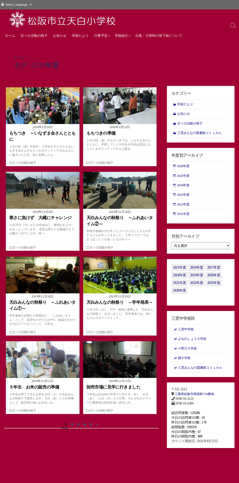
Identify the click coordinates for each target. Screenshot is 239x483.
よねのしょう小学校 (193, 342)
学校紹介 (121, 35)
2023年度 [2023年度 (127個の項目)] (213, 285)
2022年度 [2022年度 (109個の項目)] (196, 285)
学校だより (80, 35)
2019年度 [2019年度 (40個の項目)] (196, 278)
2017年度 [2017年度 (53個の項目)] (213, 270)
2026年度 (183, 167)
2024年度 (183, 187)
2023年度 (183, 197)
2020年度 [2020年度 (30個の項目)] (213, 278)
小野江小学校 (188, 352)
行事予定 (101, 35)
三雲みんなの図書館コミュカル (201, 134)
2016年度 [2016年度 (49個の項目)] (196, 270)
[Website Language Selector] (18, 5)
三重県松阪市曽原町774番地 (195, 398)
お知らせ (59, 35)
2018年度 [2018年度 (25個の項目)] (179, 278)
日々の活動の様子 (34, 35)
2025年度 (183, 177)
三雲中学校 (186, 332)
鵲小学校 (184, 361)
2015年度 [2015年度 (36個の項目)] (179, 270)
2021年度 (183, 216)
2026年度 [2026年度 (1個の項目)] (179, 293)
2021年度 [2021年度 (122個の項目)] (179, 285)
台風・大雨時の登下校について (158, 35)
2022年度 (183, 206)
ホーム (10, 35)
